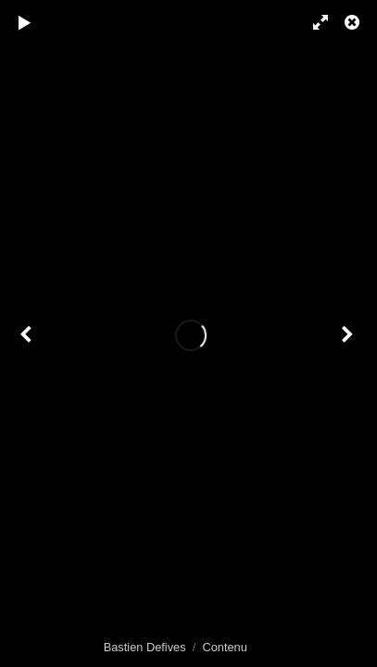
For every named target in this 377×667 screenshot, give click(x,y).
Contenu (224, 647)
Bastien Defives (145, 647)
